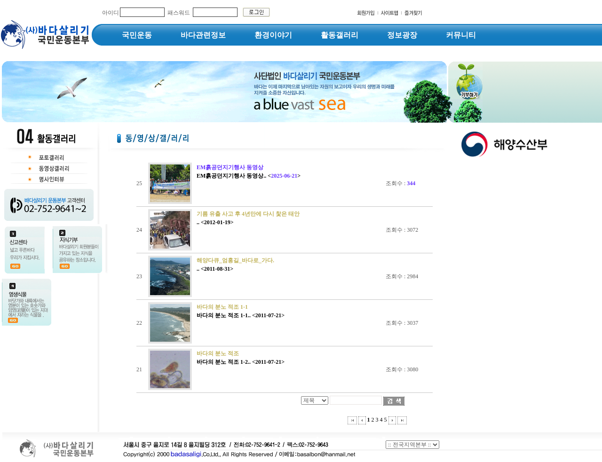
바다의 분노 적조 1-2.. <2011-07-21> (241, 362)
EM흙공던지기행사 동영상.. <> (249, 175)
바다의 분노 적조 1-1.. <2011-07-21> (241, 315)
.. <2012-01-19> (215, 222)
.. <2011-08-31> (215, 269)
